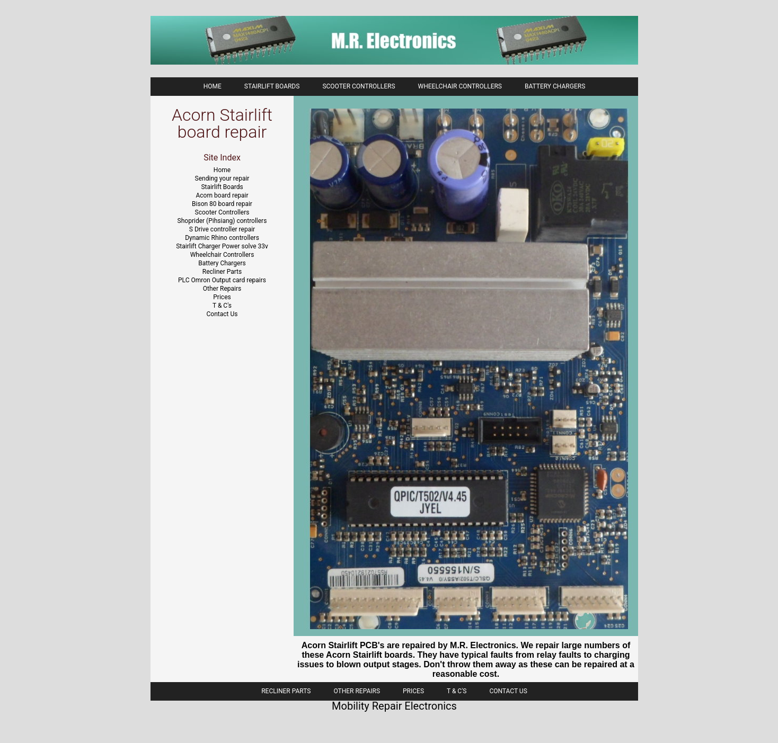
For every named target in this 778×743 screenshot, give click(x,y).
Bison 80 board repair (222, 204)
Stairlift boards (272, 86)
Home (213, 86)
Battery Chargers (555, 86)
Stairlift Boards (222, 187)
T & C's (222, 305)
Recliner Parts (222, 271)
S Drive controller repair (222, 229)
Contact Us (222, 314)
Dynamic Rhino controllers (222, 237)
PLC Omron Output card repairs (222, 280)
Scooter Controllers (358, 86)
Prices (222, 297)
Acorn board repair (222, 195)
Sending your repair (222, 178)
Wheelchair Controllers (460, 86)
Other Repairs (222, 288)
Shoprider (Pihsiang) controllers (222, 221)
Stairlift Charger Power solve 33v (222, 246)
